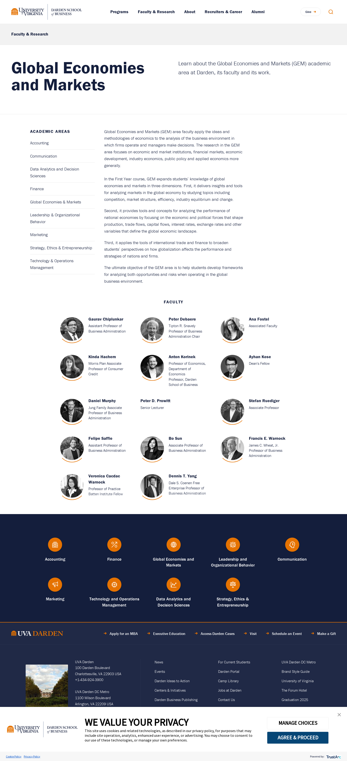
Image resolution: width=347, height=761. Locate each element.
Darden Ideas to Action (172, 680)
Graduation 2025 (295, 699)
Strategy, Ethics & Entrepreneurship (61, 247)
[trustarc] (333, 756)
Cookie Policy (13, 756)
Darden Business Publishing (176, 699)
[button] (339, 715)
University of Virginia (298, 680)
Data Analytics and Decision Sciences (54, 172)
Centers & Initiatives (170, 690)
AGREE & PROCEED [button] (298, 737)
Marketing (39, 234)
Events (160, 671)
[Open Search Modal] (331, 12)
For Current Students (234, 662)
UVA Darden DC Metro (299, 662)
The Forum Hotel (294, 690)
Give (308, 12)
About (189, 11)
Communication (43, 156)
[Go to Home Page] (37, 634)
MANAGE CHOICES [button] (298, 723)
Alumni (258, 11)
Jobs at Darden (229, 690)
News (159, 662)
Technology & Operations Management (51, 264)
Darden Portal (228, 671)
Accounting (39, 143)
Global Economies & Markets (55, 202)
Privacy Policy (32, 756)
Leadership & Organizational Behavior (55, 218)
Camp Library (228, 680)
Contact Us (226, 699)
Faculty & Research (156, 11)
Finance (37, 188)
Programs (119, 11)
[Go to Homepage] (46, 12)
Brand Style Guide (296, 671)
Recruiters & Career (223, 11)
